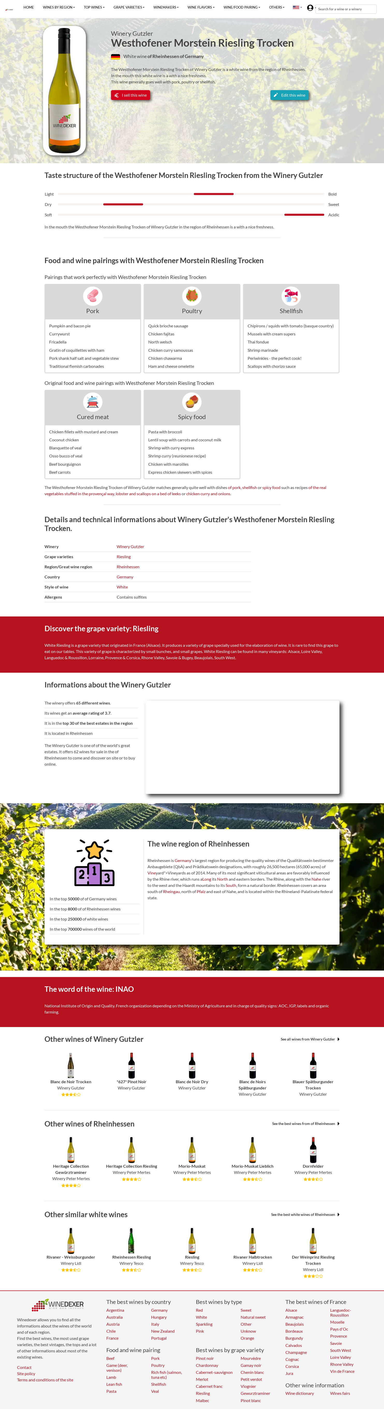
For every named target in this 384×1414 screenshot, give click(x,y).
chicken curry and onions (208, 493)
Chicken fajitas (161, 333)
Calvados (293, 1345)
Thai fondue (258, 341)
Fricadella (58, 341)
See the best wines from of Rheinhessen (305, 1123)
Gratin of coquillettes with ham (76, 350)
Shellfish (291, 310)
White (122, 586)
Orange (247, 1338)
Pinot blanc (251, 1400)
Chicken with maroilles (168, 464)
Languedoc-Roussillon (340, 1312)
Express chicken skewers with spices (180, 472)
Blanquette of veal (65, 447)
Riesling (124, 556)
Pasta (111, 1391)
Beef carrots (60, 472)
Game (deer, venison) (117, 1368)
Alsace (291, 1310)
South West (340, 1350)
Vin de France (342, 1371)
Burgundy (294, 1338)
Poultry (192, 310)
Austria (113, 1324)
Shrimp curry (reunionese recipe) (177, 455)
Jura (289, 1373)
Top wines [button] (93, 7)
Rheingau (171, 891)
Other (246, 1324)
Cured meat (93, 416)
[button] (296, 7)
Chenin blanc (252, 1372)
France (112, 1338)
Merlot (202, 1379)
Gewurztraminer (255, 1393)
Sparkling (204, 1324)
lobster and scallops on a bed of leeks (148, 493)
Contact (24, 1367)
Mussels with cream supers (272, 333)
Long (206, 879)
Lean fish (114, 1384)
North (222, 879)
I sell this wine (130, 94)
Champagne (296, 1352)
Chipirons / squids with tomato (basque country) (291, 325)
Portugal (159, 1338)
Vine (151, 872)
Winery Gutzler (132, 33)
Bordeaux (294, 1331)
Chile (111, 1331)
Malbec (202, 1400)
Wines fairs (340, 1393)
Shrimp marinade (263, 350)
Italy (155, 1324)
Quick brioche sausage (168, 325)
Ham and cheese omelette (171, 366)
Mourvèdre (251, 1358)
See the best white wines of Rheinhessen (305, 1214)
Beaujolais (294, 1324)
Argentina (115, 1310)
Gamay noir (251, 1365)
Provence (338, 1335)
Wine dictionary (299, 1393)
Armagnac (294, 1317)
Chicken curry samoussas (170, 350)
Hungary (159, 1317)
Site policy (26, 1373)
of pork (234, 487)
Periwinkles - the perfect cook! (274, 358)
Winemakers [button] (164, 7)
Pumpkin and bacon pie (70, 325)
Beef (110, 1358)
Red (199, 1310)
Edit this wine (289, 94)
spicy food (271, 487)
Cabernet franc (209, 1386)
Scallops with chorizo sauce (272, 366)
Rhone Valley (341, 1364)
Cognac (292, 1359)
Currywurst (59, 333)
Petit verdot (251, 1379)
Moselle (337, 1321)
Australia (114, 1317)
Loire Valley (340, 1357)
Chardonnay (207, 1365)
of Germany (192, 56)
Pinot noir (205, 1358)
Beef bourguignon (65, 464)
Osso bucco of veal (65, 455)
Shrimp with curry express (171, 447)
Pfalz (201, 891)
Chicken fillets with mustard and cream (83, 431)
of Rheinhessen (163, 56)
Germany (125, 576)
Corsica (292, 1366)
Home (29, 7)
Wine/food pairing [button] (241, 7)
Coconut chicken (64, 439)
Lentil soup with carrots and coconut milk (184, 439)
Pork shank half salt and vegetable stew (84, 358)
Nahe (316, 879)
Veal (155, 1391)
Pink (200, 1331)
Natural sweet (253, 1317)
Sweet (246, 1310)
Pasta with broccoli (165, 431)
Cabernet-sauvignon (214, 1372)
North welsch (160, 341)
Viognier (248, 1386)
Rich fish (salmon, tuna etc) (166, 1375)
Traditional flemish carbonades (76, 366)
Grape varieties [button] (128, 7)
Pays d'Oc (339, 1328)
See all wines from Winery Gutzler (310, 1039)
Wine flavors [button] (200, 7)
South (231, 885)
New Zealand (163, 1331)
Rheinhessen (128, 566)
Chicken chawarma (165, 358)
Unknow (248, 1331)
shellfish (249, 487)
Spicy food (192, 416)
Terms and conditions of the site (45, 1379)
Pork (92, 310)
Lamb (111, 1377)
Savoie (336, 1343)
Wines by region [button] (57, 7)
